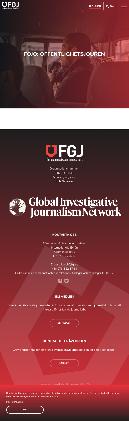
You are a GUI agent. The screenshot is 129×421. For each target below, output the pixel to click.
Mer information (14, 401)
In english (95, 6)
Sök (110, 6)
